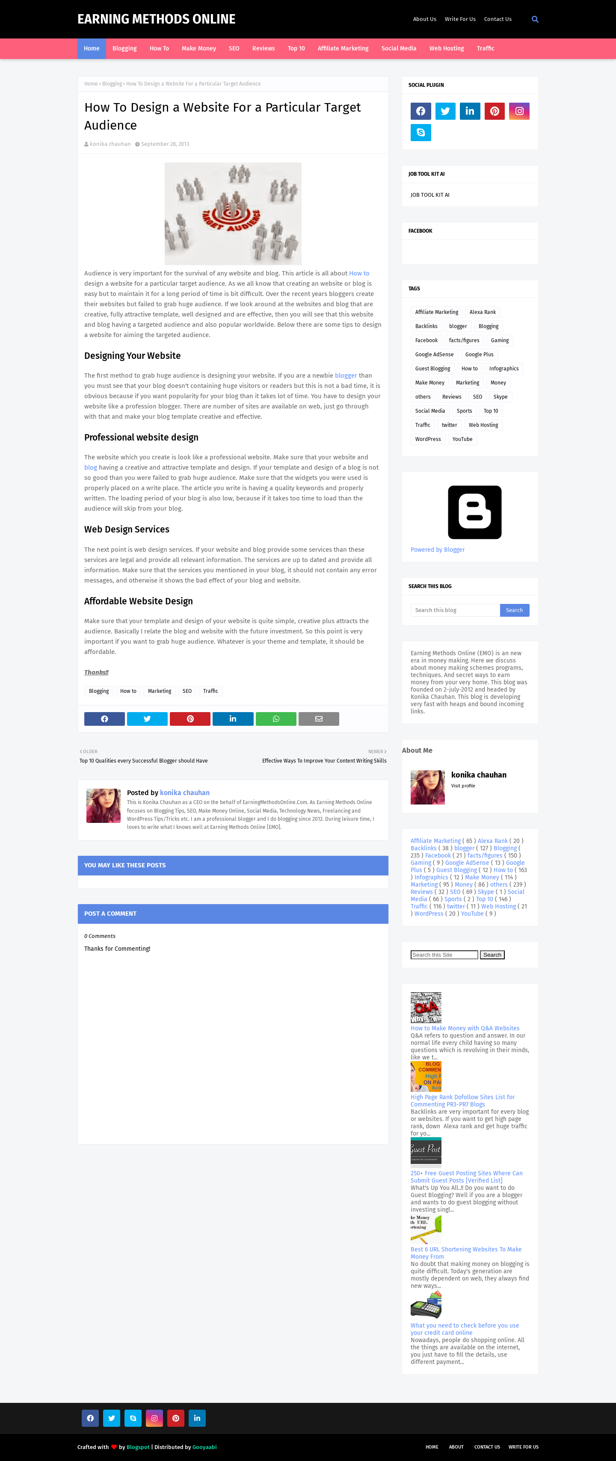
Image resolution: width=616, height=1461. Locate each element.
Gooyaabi (204, 1447)
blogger (347, 375)
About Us (424, 19)
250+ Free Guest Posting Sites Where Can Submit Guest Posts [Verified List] (467, 1177)
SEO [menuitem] (234, 48)
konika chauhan (110, 144)
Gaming (500, 340)
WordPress (428, 439)
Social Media (430, 411)
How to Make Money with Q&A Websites (465, 1028)
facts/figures (464, 340)
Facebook (426, 340)
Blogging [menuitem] (125, 48)
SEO (187, 691)
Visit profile (463, 786)
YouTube (463, 439)
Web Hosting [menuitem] (446, 48)
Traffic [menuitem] (486, 48)
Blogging (112, 84)
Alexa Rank (483, 312)
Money (498, 383)
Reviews (452, 397)
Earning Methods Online (156, 19)
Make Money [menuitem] (199, 48)
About (456, 1447)
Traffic (210, 691)
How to (359, 273)
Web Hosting (483, 425)
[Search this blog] (455, 610)
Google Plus (479, 355)
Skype (501, 397)
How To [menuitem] (159, 48)
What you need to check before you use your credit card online (465, 1329)
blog (91, 467)
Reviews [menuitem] (263, 48)
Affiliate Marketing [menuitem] (343, 48)
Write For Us (460, 19)
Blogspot (138, 1447)
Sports (464, 411)
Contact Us (498, 19)
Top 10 (491, 411)
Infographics (504, 369)
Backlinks (426, 326)
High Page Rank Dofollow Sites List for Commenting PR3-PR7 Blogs (463, 1101)
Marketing (159, 691)
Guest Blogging (432, 369)
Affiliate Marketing (436, 312)
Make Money (429, 383)
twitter (449, 425)
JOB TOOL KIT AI (430, 195)
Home (91, 84)
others (423, 397)
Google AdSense (434, 355)
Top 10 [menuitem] (296, 48)
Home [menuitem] (92, 48)
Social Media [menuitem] (399, 48)
